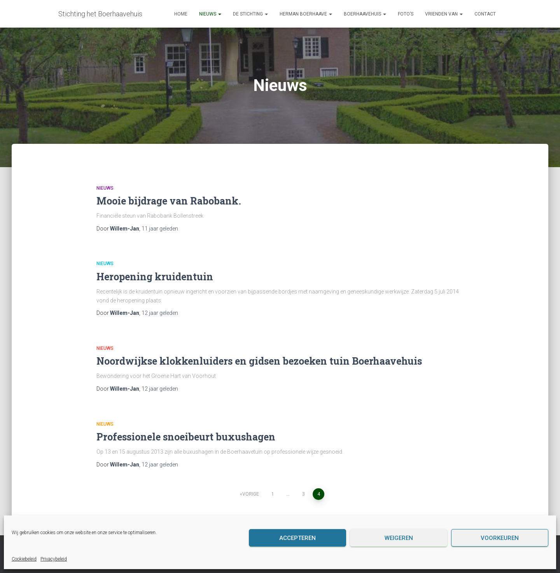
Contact (485, 14)
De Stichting (250, 14)
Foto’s (405, 14)
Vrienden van (444, 14)
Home (180, 14)
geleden (160, 228)
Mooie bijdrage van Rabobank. (168, 200)
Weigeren (399, 538)
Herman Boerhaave (306, 14)
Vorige (250, 494)
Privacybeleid (53, 559)
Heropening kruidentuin (154, 276)
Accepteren (297, 538)
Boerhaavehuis (365, 14)
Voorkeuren (500, 538)
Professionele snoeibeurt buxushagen (185, 436)
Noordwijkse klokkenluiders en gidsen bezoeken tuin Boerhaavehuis (259, 361)
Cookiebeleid (24, 559)
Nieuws (210, 14)
